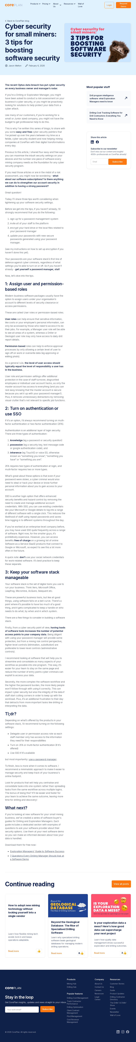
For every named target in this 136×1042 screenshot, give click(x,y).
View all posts (121, 884)
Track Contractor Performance (74, 1002)
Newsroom (99, 994)
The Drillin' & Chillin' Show (118, 1004)
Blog (112, 987)
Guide (112, 990)
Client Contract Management (73, 1011)
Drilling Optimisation (75, 1007)
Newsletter (114, 1012)
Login (109, 5)
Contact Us (99, 987)
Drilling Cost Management (77, 998)
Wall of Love (81, 5)
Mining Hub (71, 984)
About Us (98, 984)
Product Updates (117, 994)
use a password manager (43, 759)
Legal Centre (97, 998)
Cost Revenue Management (73, 1020)
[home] (13, 5)
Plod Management (74, 1016)
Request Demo (123, 5)
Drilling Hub (71, 987)
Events (113, 1009)
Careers (98, 990)
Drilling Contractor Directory (117, 998)
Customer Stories (117, 984)
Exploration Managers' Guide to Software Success (37, 851)
